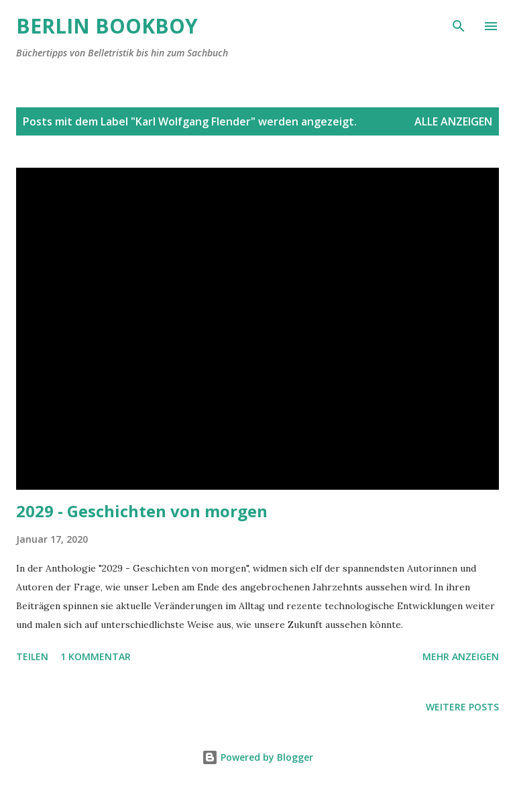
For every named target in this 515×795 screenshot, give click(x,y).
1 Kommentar (95, 656)
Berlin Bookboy (107, 26)
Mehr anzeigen (460, 656)
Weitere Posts (462, 706)
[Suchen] (459, 24)
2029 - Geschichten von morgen (142, 511)
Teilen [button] (32, 656)
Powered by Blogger (257, 757)
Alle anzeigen (453, 121)
